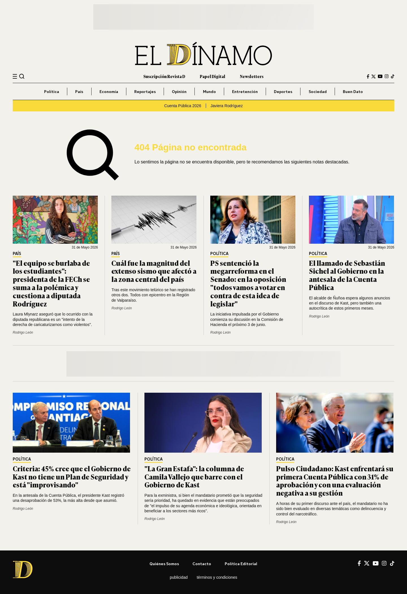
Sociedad (318, 91)
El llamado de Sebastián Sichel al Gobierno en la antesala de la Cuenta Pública (347, 275)
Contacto (201, 563)
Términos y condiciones (217, 577)
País (79, 91)
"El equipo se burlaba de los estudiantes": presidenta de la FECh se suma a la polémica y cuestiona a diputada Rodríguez (51, 283)
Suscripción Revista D (164, 76)
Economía (108, 91)
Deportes (283, 91)
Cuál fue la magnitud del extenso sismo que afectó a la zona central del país (153, 271)
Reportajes (145, 91)
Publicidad (179, 577)
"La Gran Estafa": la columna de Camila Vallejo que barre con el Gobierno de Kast (194, 476)
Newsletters (251, 76)
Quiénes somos (164, 563)
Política (51, 91)
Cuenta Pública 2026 (182, 105)
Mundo (209, 91)
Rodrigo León (23, 332)
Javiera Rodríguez (227, 105)
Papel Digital (212, 76)
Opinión (179, 91)
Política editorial (241, 563)
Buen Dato (353, 91)
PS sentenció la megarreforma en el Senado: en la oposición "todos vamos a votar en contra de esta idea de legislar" (248, 283)
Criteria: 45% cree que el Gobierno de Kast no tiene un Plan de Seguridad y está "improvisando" (72, 476)
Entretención (245, 91)
